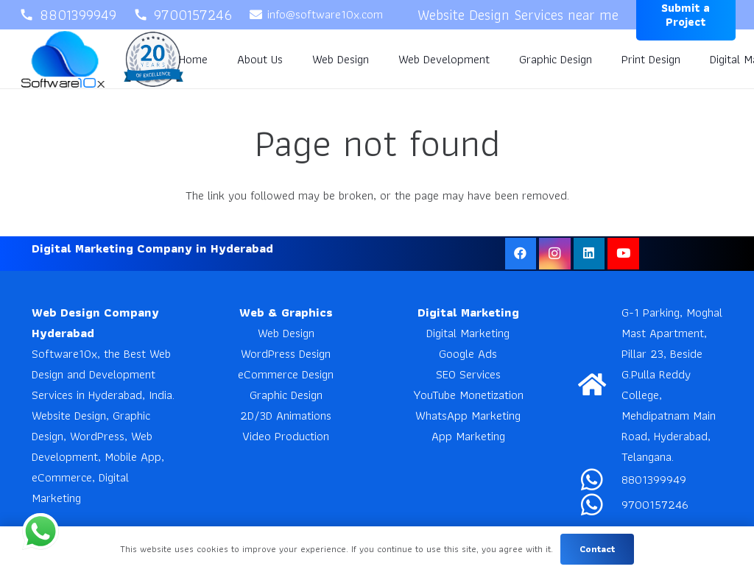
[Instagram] (555, 253)
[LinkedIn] (589, 253)
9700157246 (654, 504)
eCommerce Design (286, 374)
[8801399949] (599, 479)
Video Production (285, 436)
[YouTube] (623, 253)
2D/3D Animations (285, 415)
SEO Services (468, 374)
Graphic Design (286, 394)
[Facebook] (521, 253)
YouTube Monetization (468, 394)
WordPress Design (286, 353)
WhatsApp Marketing (468, 415)
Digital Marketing (468, 332)
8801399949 (653, 479)
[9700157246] (599, 504)
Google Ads (468, 353)
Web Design (286, 332)
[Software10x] (63, 59)
